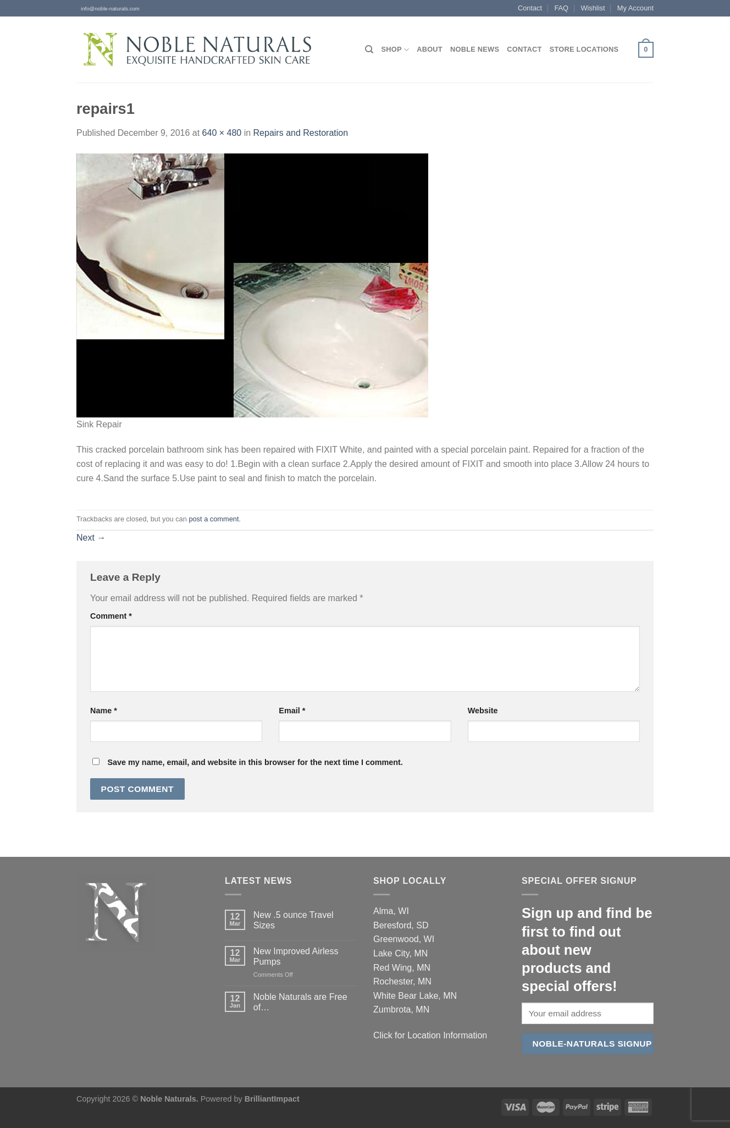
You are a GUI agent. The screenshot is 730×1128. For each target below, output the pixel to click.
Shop (395, 50)
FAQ (561, 8)
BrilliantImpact (272, 1098)
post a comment (214, 519)
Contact (530, 8)
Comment (111, 616)
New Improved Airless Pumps (296, 956)
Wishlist (592, 8)
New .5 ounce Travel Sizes (293, 920)
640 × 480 (222, 132)
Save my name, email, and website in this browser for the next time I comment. (254, 762)
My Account (635, 8)
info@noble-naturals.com (108, 8)
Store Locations (584, 49)
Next (91, 537)
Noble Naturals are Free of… (300, 1002)
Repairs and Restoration (301, 132)
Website (483, 710)
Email (292, 710)
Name (103, 710)
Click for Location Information (430, 1035)
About (430, 49)
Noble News (474, 49)
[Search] (369, 49)
